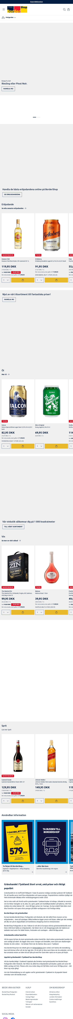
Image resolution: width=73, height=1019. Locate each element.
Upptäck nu (9, 613)
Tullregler (29, 983)
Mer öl (4, 356)
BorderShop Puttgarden (9, 974)
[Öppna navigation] (4, 9)
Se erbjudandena (12, 176)
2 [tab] (38, 99)
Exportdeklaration (36, 2)
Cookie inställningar (55, 981)
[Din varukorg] (68, 9)
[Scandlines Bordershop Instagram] (6, 1004)
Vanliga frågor (30, 978)
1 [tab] (34, 99)
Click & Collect (30, 974)
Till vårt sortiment (13, 508)
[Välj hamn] (8, 17)
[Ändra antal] (6, 261)
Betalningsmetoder (32, 981)
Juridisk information (55, 978)
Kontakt (28, 988)
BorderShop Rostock (8, 976)
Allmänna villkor (54, 974)
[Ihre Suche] (64, 9)
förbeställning (38, 929)
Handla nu (8, 89)
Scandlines (52, 983)
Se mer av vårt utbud (10, 522)
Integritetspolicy (54, 976)
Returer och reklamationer (34, 986)
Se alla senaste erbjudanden (12, 190)
